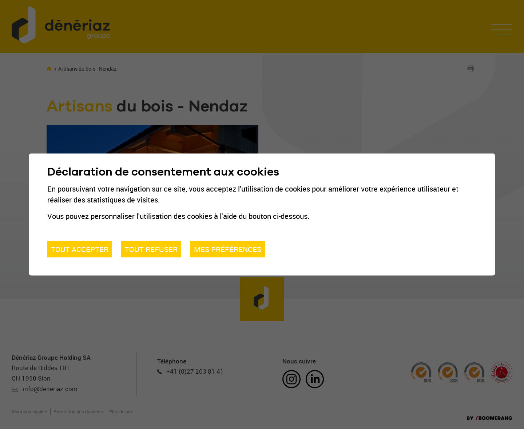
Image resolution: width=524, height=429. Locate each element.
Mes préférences (227, 249)
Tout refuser (151, 249)
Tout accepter (79, 249)
